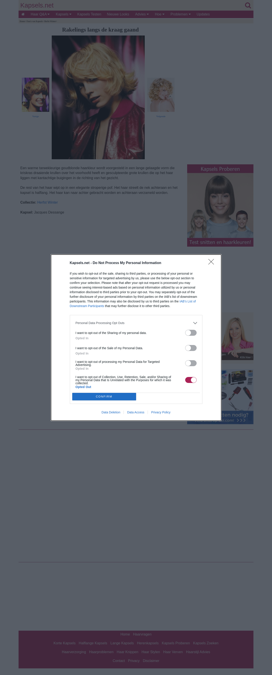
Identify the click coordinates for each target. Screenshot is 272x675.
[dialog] (136, 338)
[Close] (212, 263)
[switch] (191, 333)
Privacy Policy (160, 412)
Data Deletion (111, 412)
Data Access (135, 412)
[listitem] (136, 323)
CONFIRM (104, 396)
